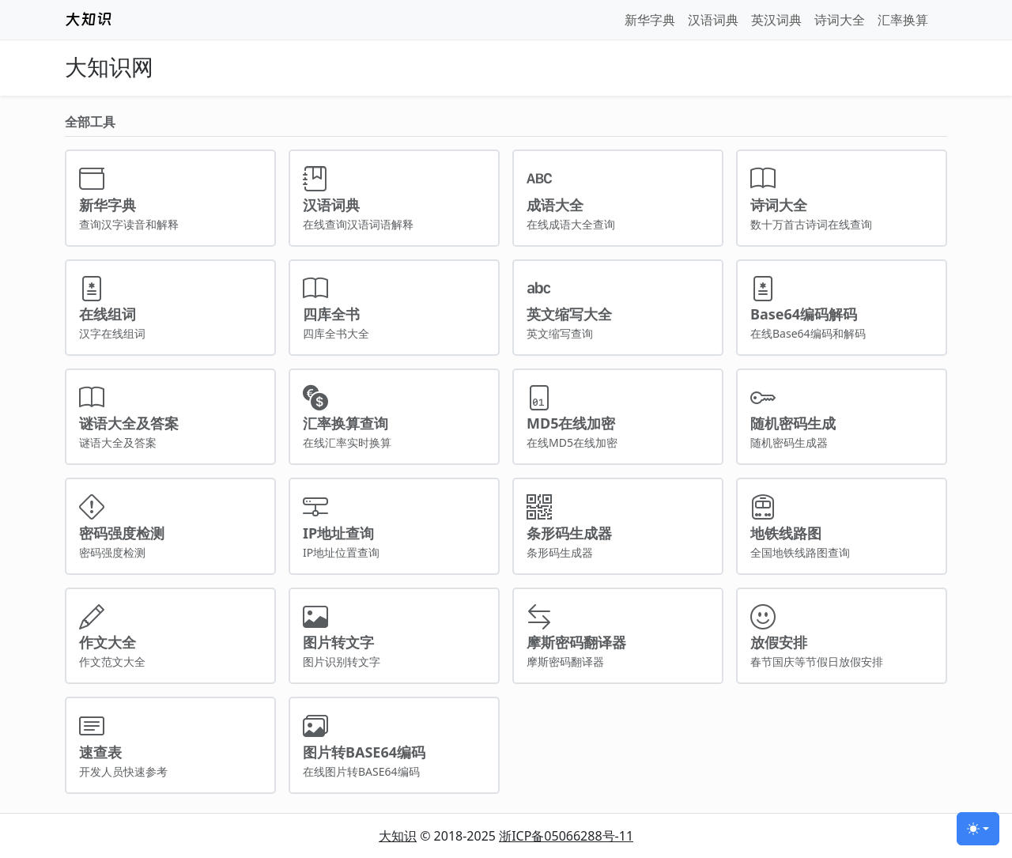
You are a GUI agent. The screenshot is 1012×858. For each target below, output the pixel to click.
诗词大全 (839, 19)
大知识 (398, 836)
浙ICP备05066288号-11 (566, 836)
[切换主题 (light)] (978, 828)
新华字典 (650, 19)
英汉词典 (776, 19)
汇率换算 (903, 19)
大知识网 (109, 67)
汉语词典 (713, 19)
